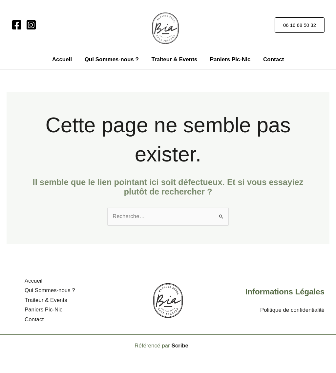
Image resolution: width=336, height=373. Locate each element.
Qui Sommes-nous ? (113, 59)
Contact (270, 59)
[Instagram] (31, 25)
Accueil (65, 59)
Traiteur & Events (174, 59)
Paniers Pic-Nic (228, 59)
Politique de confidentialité (292, 310)
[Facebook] (16, 25)
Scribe (179, 345)
